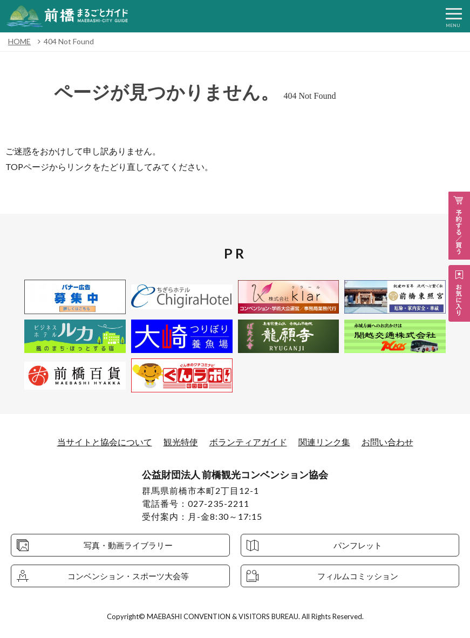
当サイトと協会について (104, 442)
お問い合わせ (387, 442)
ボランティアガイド (248, 442)
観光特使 (181, 442)
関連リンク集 (324, 442)
